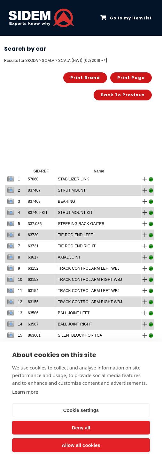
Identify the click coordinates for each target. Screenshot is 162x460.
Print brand (85, 78)
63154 (33, 290)
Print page (131, 78)
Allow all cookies (81, 445)
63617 (33, 257)
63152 (33, 268)
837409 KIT (38, 212)
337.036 (35, 224)
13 (20, 313)
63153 (33, 279)
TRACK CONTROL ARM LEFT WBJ (89, 268)
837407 (34, 190)
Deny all (81, 427)
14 (20, 324)
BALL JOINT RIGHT (75, 324)
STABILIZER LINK (73, 179)
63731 (33, 246)
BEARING (66, 201)
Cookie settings (81, 410)
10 (20, 279)
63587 (33, 324)
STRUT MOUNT (72, 190)
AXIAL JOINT (69, 257)
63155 (33, 302)
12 (20, 302)
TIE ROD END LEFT (75, 235)
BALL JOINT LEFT (73, 313)
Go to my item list (125, 18)
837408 (34, 201)
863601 (34, 335)
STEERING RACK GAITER (81, 224)
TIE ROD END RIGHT (77, 246)
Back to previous (123, 95)
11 (20, 290)
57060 (33, 179)
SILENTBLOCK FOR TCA (80, 335)
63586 (33, 313)
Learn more (25, 392)
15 (20, 335)
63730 (33, 235)
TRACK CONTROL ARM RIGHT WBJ (90, 279)
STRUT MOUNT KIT (75, 212)
